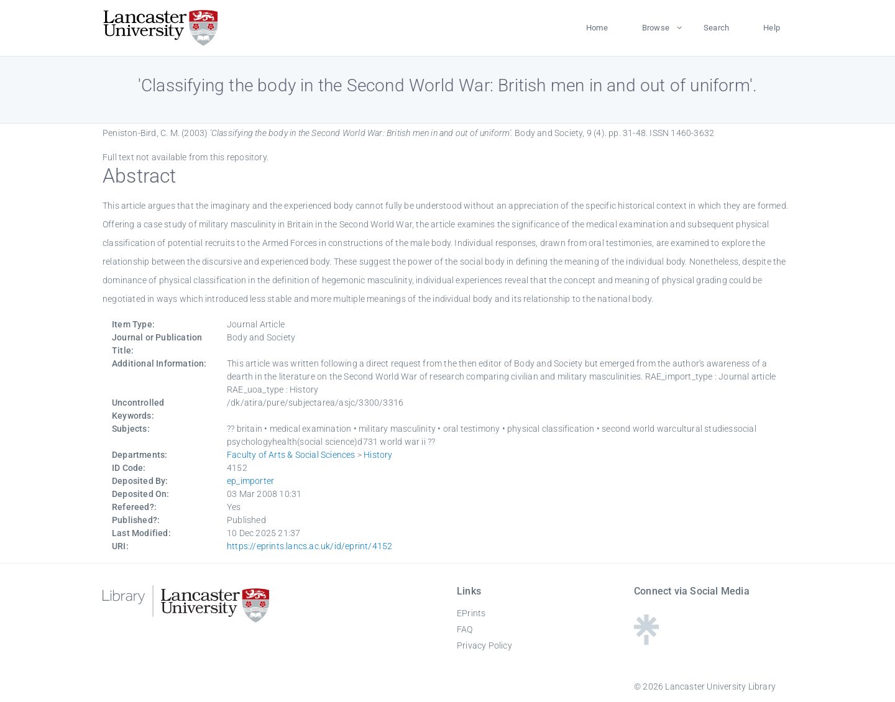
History (378, 455)
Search (716, 27)
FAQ (465, 629)
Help (771, 27)
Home (597, 27)
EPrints (471, 613)
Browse (655, 27)
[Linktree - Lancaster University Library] (646, 640)
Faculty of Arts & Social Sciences (291, 455)
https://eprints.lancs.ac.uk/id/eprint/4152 (309, 546)
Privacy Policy (484, 645)
